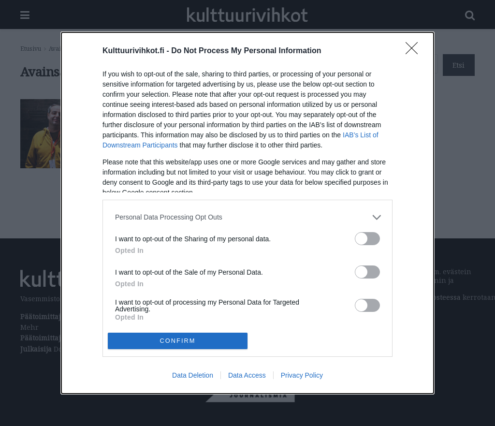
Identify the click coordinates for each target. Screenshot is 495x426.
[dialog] (247, 213)
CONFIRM (178, 341)
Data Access (247, 375)
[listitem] (247, 217)
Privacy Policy (302, 375)
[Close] (415, 51)
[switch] (367, 238)
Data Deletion (192, 375)
